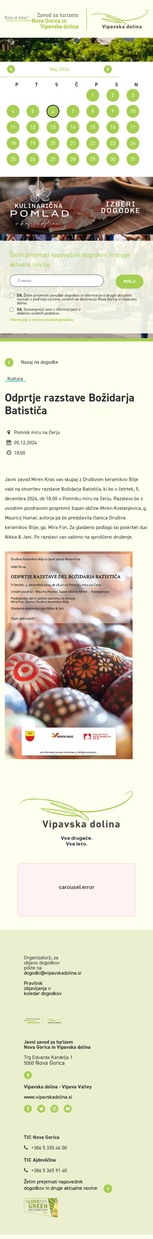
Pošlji (129, 281)
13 (52, 127)
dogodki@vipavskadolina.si (52, 973)
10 (132, 111)
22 (92, 143)
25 (13, 159)
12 (32, 127)
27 (52, 159)
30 (112, 159)
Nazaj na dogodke (31, 362)
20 (52, 143)
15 (92, 127)
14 (73, 127)
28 (73, 159)
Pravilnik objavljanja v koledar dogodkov (43, 988)
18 (13, 143)
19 (32, 143)
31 (132, 159)
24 (132, 143)
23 (112, 143)
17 (132, 127)
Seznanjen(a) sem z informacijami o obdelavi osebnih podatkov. (49, 311)
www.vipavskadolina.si (48, 1097)
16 (112, 127)
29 (92, 159)
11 (13, 127)
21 (73, 143)
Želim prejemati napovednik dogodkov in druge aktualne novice (68, 1185)
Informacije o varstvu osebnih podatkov (41, 319)
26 (32, 159)
